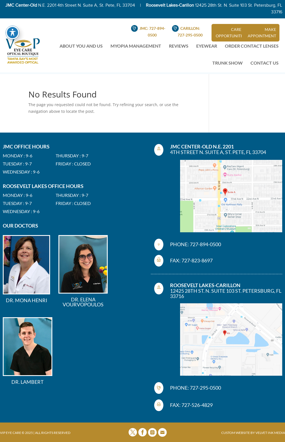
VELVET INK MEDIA (270, 433)
